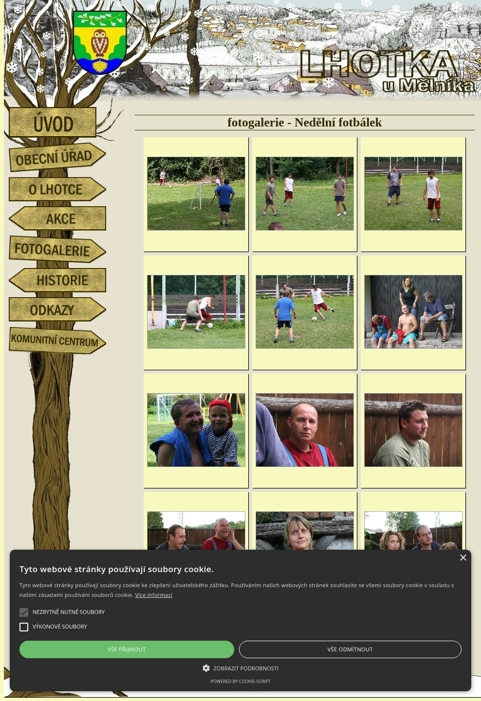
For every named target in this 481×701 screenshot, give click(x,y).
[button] (240, 667)
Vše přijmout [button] (127, 649)
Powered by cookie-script (241, 681)
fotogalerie (65, 247)
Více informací (154, 594)
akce (65, 218)
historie (65, 280)
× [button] (462, 558)
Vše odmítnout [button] (350, 649)
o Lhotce (65, 189)
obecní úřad (65, 155)
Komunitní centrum (65, 338)
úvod (65, 119)
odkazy (65, 309)
